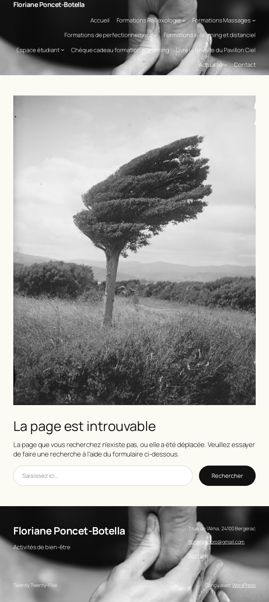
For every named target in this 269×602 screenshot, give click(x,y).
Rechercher (227, 476)
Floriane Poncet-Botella (49, 4)
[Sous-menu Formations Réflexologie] (184, 20)
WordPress (244, 585)
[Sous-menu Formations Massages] (254, 20)
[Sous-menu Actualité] (225, 64)
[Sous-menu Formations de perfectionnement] (155, 35)
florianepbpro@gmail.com (216, 541)
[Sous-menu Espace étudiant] (62, 49)
